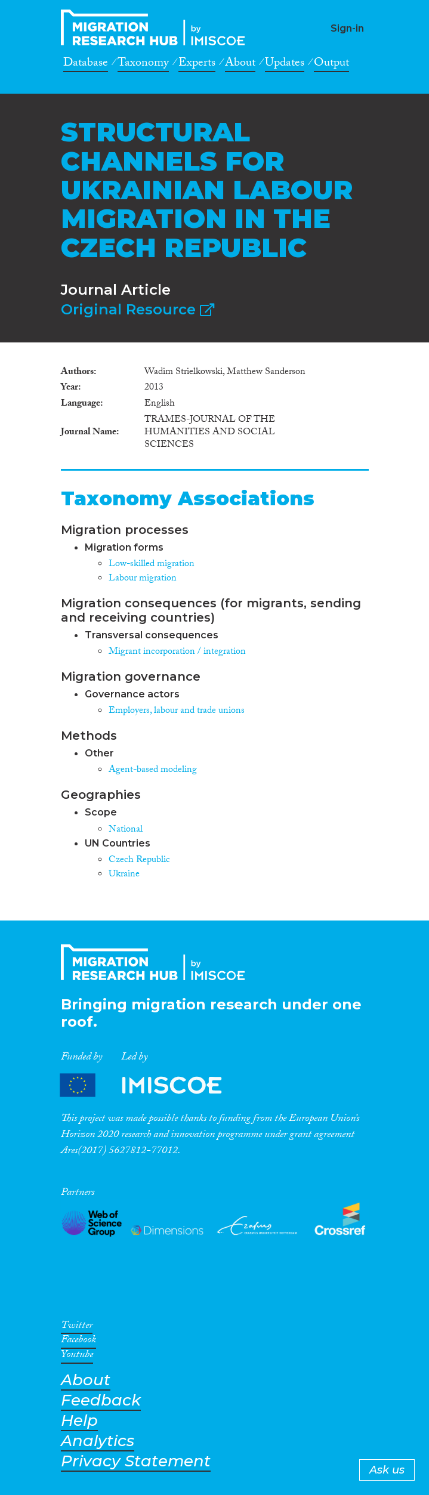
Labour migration (143, 579)
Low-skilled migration (152, 565)
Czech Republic (139, 860)
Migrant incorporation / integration (177, 652)
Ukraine (124, 875)
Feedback (101, 1400)
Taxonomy (143, 64)
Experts (196, 64)
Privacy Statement (136, 1461)
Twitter (76, 1327)
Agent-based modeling (153, 770)
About (240, 64)
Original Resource (137, 309)
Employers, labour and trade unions (177, 711)
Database (85, 64)
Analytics (97, 1441)
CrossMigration (156, 27)
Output (331, 64)
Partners (151, 1085)
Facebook (78, 1342)
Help (79, 1420)
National (126, 830)
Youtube (77, 1356)
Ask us (387, 1470)
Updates (284, 64)
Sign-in (347, 28)
